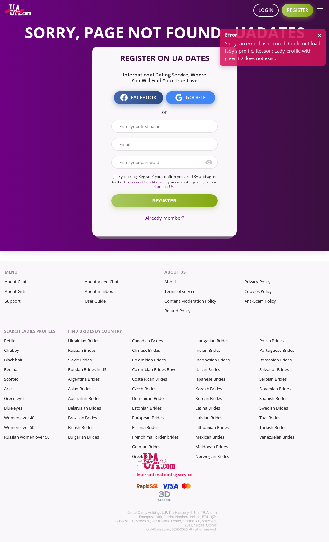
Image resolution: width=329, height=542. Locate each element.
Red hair (12, 369)
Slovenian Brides (275, 389)
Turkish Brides (272, 427)
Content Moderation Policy (190, 301)
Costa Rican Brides (149, 379)
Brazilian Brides (82, 418)
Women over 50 (19, 427)
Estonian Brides (147, 408)
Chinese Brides (146, 350)
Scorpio (11, 379)
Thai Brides (269, 418)
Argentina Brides (84, 379)
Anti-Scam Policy (260, 301)
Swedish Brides (273, 408)
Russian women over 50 (26, 437)
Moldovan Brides (211, 446)
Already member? (164, 218)
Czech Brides (144, 389)
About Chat (16, 282)
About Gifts (15, 291)
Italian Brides (207, 369)
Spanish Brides (273, 398)
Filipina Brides (145, 427)
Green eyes (14, 398)
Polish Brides (271, 340)
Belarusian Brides (84, 408)
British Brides (80, 427)
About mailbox (99, 291)
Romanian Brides (275, 360)
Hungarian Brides (211, 340)
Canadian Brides (147, 340)
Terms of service (179, 291)
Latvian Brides (208, 418)
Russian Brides (82, 350)
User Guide (95, 301)
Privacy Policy (258, 282)
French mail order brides (155, 437)
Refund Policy (177, 311)
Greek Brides (144, 456)
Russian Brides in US (87, 369)
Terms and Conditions (143, 182)
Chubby (11, 350)
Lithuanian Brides (212, 427)
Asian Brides (79, 389)
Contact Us (164, 186)
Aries (8, 389)
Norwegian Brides (212, 456)
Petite (9, 340)
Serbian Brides (273, 379)
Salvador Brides (274, 369)
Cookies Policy (258, 291)
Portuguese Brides (276, 350)
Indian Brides (207, 350)
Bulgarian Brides (83, 437)
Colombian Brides (149, 360)
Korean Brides (208, 398)
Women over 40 (19, 418)
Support (13, 301)
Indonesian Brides (212, 360)
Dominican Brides (148, 398)
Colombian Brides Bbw (153, 369)
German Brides (146, 446)
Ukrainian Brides (83, 340)
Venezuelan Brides (276, 437)
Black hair (13, 360)
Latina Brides (207, 408)
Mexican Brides (209, 437)
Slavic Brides (80, 360)
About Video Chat (102, 282)
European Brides (148, 418)
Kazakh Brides (208, 389)
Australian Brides (84, 398)
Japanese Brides (210, 379)
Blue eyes (13, 408)
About (170, 282)
